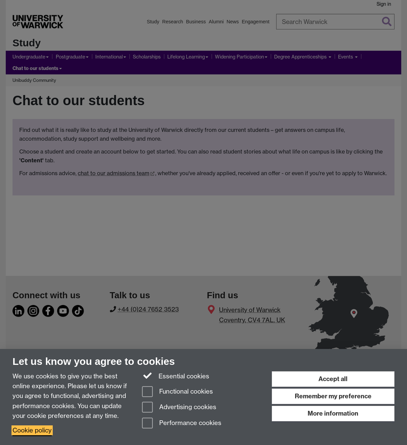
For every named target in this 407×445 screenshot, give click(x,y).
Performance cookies (181, 423)
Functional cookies (177, 392)
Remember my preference (333, 396)
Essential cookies (175, 375)
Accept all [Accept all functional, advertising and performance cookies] (333, 379)
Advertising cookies (179, 407)
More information (333, 413)
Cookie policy (32, 430)
